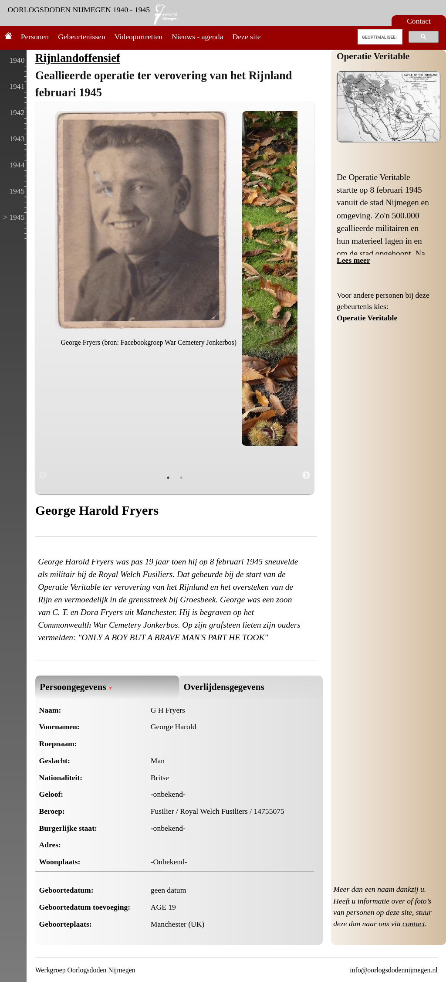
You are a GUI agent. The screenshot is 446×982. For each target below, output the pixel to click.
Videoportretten (138, 36)
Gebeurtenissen (81, 36)
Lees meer (353, 260)
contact (413, 923)
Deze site (247, 36)
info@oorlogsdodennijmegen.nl (393, 970)
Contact (419, 21)
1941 (16, 86)
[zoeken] (379, 37)
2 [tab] (181, 477)
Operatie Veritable (373, 56)
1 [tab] (168, 477)
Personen (35, 36)
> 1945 (14, 217)
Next (306, 475)
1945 (16, 191)
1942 (16, 112)
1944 (16, 164)
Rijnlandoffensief (77, 58)
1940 (16, 60)
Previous (42, 475)
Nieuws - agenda (197, 36)
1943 (16, 138)
